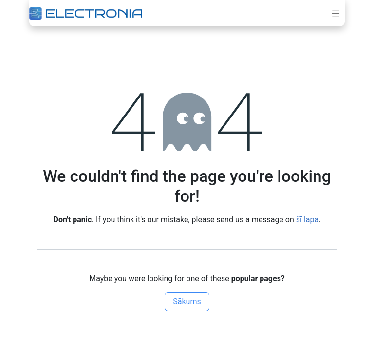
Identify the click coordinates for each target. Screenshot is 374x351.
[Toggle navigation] (336, 13)
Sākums (187, 301)
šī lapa (307, 219)
